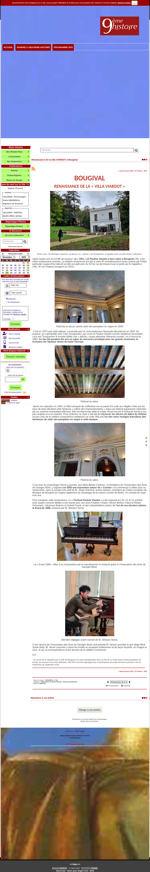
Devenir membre (15, 356)
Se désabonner (13, 302)
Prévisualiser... (113, 686)
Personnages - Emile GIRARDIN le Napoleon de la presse (15, 200)
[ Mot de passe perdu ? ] (15, 392)
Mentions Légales (15, 347)
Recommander (14, 338)
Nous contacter (14, 334)
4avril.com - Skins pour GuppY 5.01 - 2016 (75, 871)
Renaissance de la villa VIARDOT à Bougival (54, 159)
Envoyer (15, 324)
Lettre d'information (17, 276)
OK (134, 3)
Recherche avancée (15, 246)
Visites (20, 397)
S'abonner (11, 299)
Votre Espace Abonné (16, 350)
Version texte (13, 343)
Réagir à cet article (89, 709)
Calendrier (19, 250)
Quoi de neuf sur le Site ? (15, 184)
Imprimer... (126, 686)
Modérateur (19, 329)
